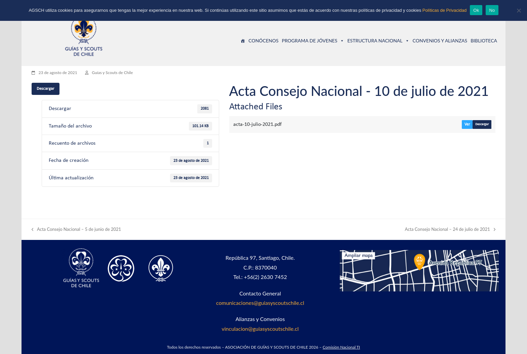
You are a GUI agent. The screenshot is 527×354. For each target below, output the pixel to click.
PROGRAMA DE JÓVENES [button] (313, 40)
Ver (467, 124)
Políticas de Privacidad (444, 10)
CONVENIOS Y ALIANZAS (440, 40)
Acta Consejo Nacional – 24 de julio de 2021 (450, 229)
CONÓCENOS (263, 40)
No (492, 10)
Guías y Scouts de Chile (112, 72)
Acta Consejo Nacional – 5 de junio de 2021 (76, 229)
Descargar (45, 88)
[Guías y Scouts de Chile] (242, 41)
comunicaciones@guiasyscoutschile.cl (260, 302)
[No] (518, 10)
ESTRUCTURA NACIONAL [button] (378, 40)
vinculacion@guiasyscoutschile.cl (259, 328)
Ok (476, 10)
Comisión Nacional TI (341, 347)
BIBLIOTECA (484, 40)
